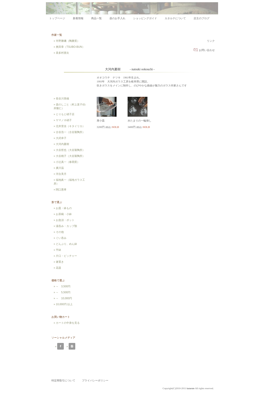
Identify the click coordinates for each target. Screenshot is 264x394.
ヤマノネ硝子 (64, 120)
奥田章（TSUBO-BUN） (70, 46)
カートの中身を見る (68, 322)
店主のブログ (201, 18)
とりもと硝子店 (65, 114)
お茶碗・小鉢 (64, 214)
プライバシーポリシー (95, 380)
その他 (60, 232)
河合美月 (61, 173)
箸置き (60, 261)
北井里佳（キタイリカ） (70, 126)
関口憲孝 (61, 189)
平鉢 (58, 249)
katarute (190, 388)
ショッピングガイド (145, 18)
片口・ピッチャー (66, 255)
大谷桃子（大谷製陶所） (70, 156)
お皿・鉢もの (64, 208)
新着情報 (78, 18)
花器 (58, 267)
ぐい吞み (61, 238)
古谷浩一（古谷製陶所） (70, 132)
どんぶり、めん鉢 (66, 244)
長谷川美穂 (62, 98)
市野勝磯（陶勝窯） (68, 40)
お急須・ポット (65, 220)
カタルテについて (175, 18)
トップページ (57, 18)
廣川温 (60, 167)
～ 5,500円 (63, 292)
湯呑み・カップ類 (66, 226)
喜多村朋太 (62, 52)
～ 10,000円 (64, 298)
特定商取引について (63, 380)
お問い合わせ (207, 50)
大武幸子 (61, 138)
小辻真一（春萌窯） (68, 162)
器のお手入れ (117, 18)
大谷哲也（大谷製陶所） (70, 150)
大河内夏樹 (62, 144)
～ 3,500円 (63, 286)
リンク (211, 40)
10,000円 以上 (64, 304)
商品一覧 (96, 18)
